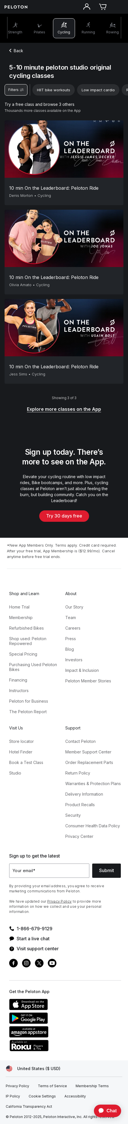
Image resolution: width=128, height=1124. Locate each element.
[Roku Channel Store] (52, 1049)
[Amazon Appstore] (52, 1036)
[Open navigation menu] (118, 7)
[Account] (86, 7)
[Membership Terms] (92, 1086)
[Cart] (102, 7)
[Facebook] (13, 964)
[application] (105, 1111)
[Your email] (49, 871)
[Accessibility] (75, 1096)
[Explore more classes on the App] (64, 409)
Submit (106, 870)
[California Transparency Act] (29, 1106)
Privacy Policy (59, 901)
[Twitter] (39, 964)
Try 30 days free (64, 516)
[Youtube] (52, 964)
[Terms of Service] (52, 1086)
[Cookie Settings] (42, 1096)
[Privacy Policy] (17, 1086)
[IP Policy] (13, 1096)
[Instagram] (26, 964)
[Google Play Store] (52, 1022)
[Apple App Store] (52, 1008)
